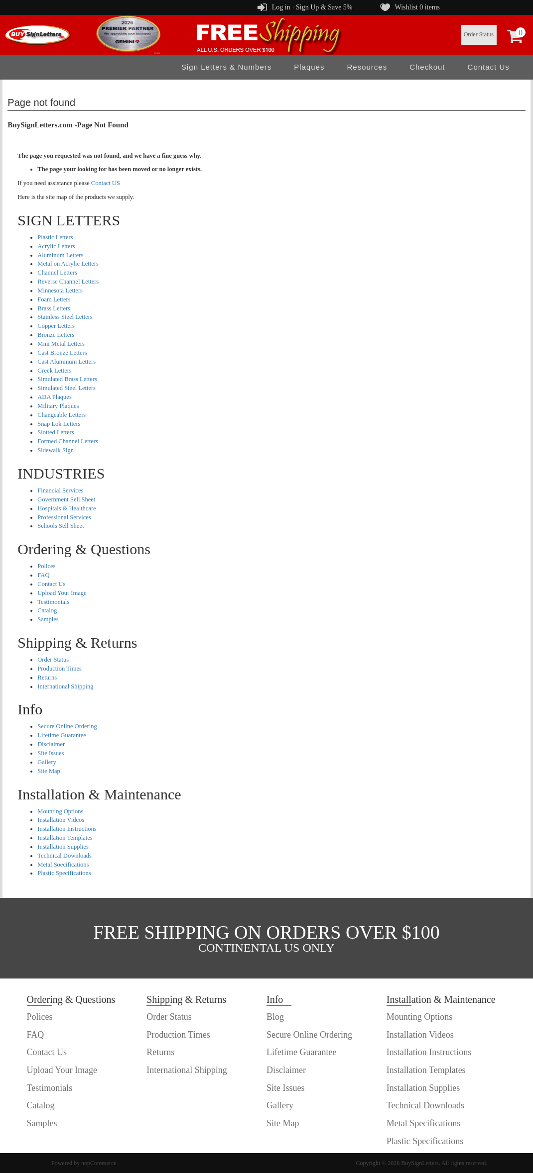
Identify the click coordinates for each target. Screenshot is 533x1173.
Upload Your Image (61, 592)
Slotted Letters (55, 432)
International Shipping (65, 686)
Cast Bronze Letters (62, 352)
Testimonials (53, 601)
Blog (275, 1017)
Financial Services (60, 490)
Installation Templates (64, 837)
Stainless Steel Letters (64, 316)
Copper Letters (56, 325)
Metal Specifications (423, 1123)
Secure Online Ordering (67, 726)
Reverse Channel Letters (68, 281)
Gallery (46, 762)
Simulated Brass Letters (67, 379)
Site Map (48, 771)
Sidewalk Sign (55, 450)
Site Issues (50, 753)
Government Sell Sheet (66, 499)
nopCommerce (99, 1163)
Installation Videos (60, 819)
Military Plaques (58, 405)
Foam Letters (53, 299)
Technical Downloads (64, 855)
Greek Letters (54, 370)
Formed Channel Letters (67, 441)
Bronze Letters (55, 334)
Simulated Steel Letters (66, 388)
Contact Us (489, 67)
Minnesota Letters (60, 290)
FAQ (43, 575)
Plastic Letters (55, 237)
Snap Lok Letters (58, 423)
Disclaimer (51, 744)
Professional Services (64, 517)
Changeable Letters (61, 414)
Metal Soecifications (63, 864)
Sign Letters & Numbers (226, 67)
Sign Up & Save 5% (324, 7)
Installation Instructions (66, 828)
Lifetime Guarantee (61, 735)
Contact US (105, 183)
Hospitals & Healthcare (66, 508)
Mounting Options (60, 811)
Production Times (59, 668)
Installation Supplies (62, 846)
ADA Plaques (54, 396)
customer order (54, 1141)
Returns (47, 677)
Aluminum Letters (60, 255)
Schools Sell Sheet (60, 525)
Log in (281, 7)
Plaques (309, 67)
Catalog (47, 610)
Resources (367, 67)
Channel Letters (57, 272)
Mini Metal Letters (60, 343)
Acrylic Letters (56, 246)
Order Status (479, 34)
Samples (47, 619)
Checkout (427, 67)
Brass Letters (53, 308)
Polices (46, 566)
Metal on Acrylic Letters (68, 263)
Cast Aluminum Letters (66, 361)
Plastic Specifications (64, 873)
